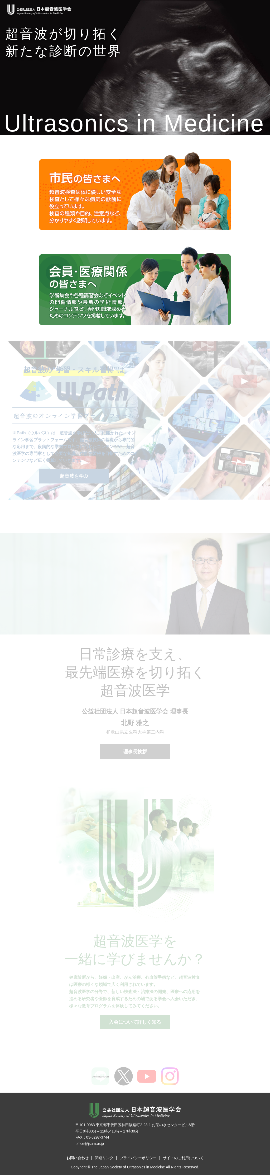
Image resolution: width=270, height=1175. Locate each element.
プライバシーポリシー (138, 1158)
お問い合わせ (77, 1158)
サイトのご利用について (183, 1158)
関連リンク (104, 1158)
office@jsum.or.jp (89, 1143)
